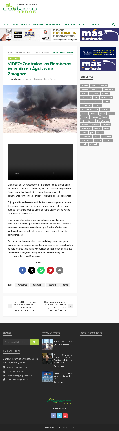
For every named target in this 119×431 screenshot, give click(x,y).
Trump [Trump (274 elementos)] (98, 140)
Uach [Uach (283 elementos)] (84, 144)
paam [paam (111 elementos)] (84, 132)
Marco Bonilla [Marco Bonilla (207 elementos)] (87, 121)
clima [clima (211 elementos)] (84, 93)
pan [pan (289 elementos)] (91, 132)
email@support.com (22, 375)
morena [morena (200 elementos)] (95, 125)
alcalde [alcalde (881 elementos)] (85, 86)
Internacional (54, 24)
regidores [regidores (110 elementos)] (86, 136)
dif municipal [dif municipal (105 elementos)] (106, 97)
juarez (56, 79)
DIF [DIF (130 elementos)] (96, 97)
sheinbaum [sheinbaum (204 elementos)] (86, 140)
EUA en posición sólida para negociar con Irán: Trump (63, 376)
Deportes (83, 24)
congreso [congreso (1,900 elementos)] (94, 93)
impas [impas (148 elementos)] (84, 113)
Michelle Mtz (15, 79)
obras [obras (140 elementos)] (106, 129)
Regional (26, 24)
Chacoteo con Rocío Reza (64, 341)
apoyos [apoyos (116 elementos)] (104, 86)
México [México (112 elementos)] (97, 129)
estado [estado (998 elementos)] (97, 105)
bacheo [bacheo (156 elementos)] (85, 89)
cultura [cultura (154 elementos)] (105, 93)
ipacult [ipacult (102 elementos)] (93, 113)
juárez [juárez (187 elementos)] (84, 117)
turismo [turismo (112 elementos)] (107, 140)
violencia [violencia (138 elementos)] (94, 144)
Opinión (94, 24)
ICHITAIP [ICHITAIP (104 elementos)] (105, 109)
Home (7, 24)
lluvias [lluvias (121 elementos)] (104, 117)
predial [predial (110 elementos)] (100, 132)
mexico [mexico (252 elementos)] (85, 125)
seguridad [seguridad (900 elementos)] (106, 136)
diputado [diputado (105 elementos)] (96, 101)
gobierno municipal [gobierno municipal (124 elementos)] (90, 109)
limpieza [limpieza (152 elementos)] (94, 117)
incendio (48, 79)
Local (15, 24)
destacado (38, 79)
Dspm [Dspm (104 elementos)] (106, 101)
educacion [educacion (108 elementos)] (86, 105)
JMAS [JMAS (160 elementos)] (102, 113)
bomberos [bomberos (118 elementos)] (96, 89)
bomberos (27, 79)
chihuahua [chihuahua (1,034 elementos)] (108, 89)
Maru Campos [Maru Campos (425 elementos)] (103, 121)
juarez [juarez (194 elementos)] (111, 113)
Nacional (38, 24)
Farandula (69, 24)
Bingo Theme (23, 379)
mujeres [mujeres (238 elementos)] (106, 125)
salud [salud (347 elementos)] (96, 136)
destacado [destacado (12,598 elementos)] (86, 97)
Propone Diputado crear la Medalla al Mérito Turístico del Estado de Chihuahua (64, 359)
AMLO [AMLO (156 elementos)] (94, 86)
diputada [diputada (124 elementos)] (85, 101)
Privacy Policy (59, 408)
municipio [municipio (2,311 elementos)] (86, 129)
